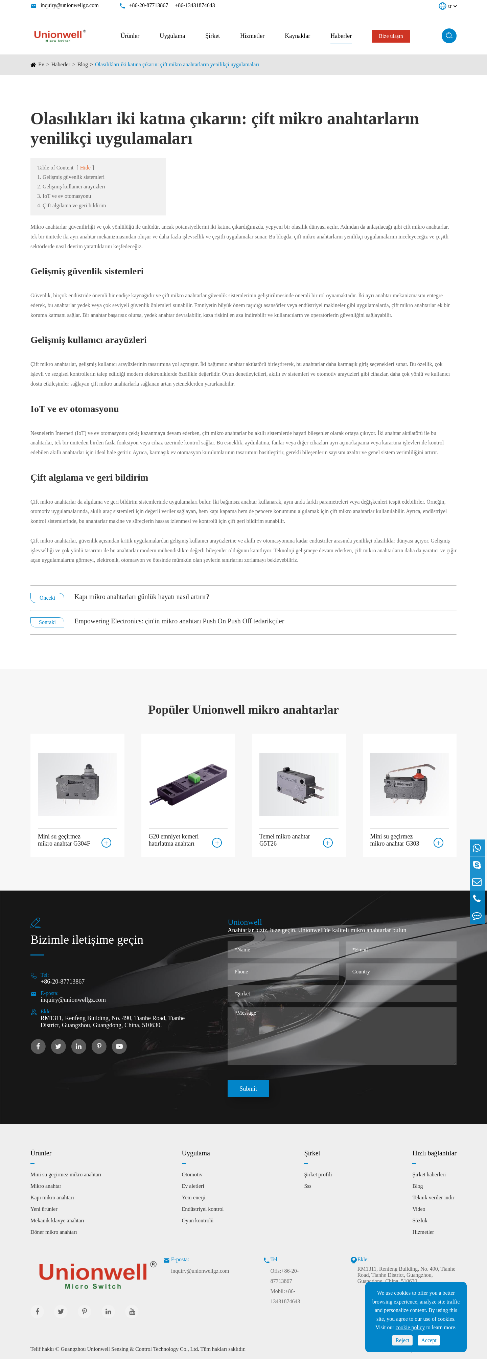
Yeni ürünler (43, 1209)
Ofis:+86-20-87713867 (284, 1276)
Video (418, 1209)
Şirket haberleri (429, 1174)
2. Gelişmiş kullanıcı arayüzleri (71, 186)
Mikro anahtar (45, 1186)
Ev (41, 64)
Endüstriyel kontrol (203, 1209)
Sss (307, 1186)
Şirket (212, 35)
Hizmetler (252, 35)
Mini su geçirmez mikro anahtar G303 (394, 839)
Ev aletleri (193, 1186)
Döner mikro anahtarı (53, 1232)
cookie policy (410, 1327)
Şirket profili (318, 1174)
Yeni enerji (194, 1197)
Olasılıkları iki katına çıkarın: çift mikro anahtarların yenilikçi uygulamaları (177, 64)
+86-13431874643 (195, 5)
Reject (402, 1340)
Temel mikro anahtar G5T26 (284, 839)
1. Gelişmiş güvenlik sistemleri (71, 177)
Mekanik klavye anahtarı (57, 1220)
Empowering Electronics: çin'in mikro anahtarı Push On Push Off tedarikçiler (179, 621)
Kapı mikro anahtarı (52, 1197)
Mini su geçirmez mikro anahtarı (65, 1174)
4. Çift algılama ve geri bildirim (71, 205)
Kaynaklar (297, 35)
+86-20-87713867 (148, 5)
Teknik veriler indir (433, 1197)
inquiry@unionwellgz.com (70, 5)
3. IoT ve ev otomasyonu (64, 196)
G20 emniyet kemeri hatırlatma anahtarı (174, 839)
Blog (82, 64)
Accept (428, 1340)
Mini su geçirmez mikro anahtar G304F (64, 839)
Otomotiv (192, 1174)
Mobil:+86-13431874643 (285, 1296)
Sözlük (419, 1220)
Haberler (341, 35)
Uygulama (172, 35)
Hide (85, 167)
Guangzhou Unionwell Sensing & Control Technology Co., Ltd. (130, 1349)
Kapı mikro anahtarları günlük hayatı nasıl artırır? (141, 596)
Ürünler (129, 35)
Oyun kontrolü (198, 1220)
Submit (248, 1088)
